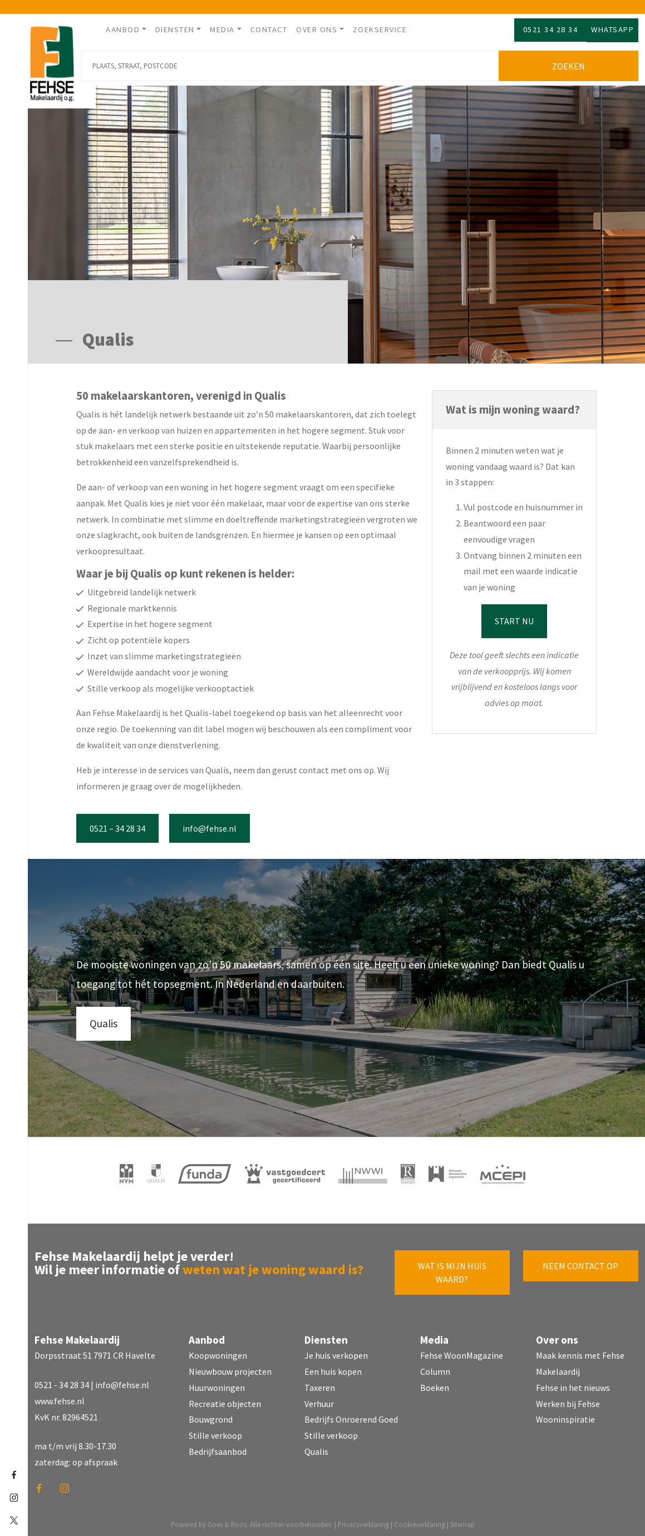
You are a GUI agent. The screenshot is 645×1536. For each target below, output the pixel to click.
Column (435, 1367)
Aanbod (123, 29)
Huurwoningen (217, 1383)
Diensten (175, 29)
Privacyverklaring (363, 1520)
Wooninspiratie (565, 1415)
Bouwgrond (211, 1415)
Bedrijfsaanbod (218, 1447)
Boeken (434, 1383)
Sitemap (462, 1520)
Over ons (316, 29)
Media (222, 29)
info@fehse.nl (210, 824)
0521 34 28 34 (550, 29)
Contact (269, 29)
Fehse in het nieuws (573, 1383)
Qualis (103, 1019)
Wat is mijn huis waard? (452, 1268)
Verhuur (319, 1399)
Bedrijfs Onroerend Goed (351, 1415)
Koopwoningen (218, 1351)
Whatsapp (612, 29)
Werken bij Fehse (568, 1399)
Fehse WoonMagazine (461, 1351)
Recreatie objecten (225, 1399)
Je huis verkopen (336, 1351)
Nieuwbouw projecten (230, 1367)
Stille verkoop (215, 1431)
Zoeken (571, 62)
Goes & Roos (227, 1520)
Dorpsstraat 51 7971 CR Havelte (95, 1351)
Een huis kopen (333, 1367)
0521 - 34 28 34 (62, 1380)
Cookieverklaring (419, 1520)
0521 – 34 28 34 (117, 824)
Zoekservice (380, 29)
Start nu (514, 617)
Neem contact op (580, 1261)
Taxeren (319, 1383)
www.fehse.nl (60, 1397)
